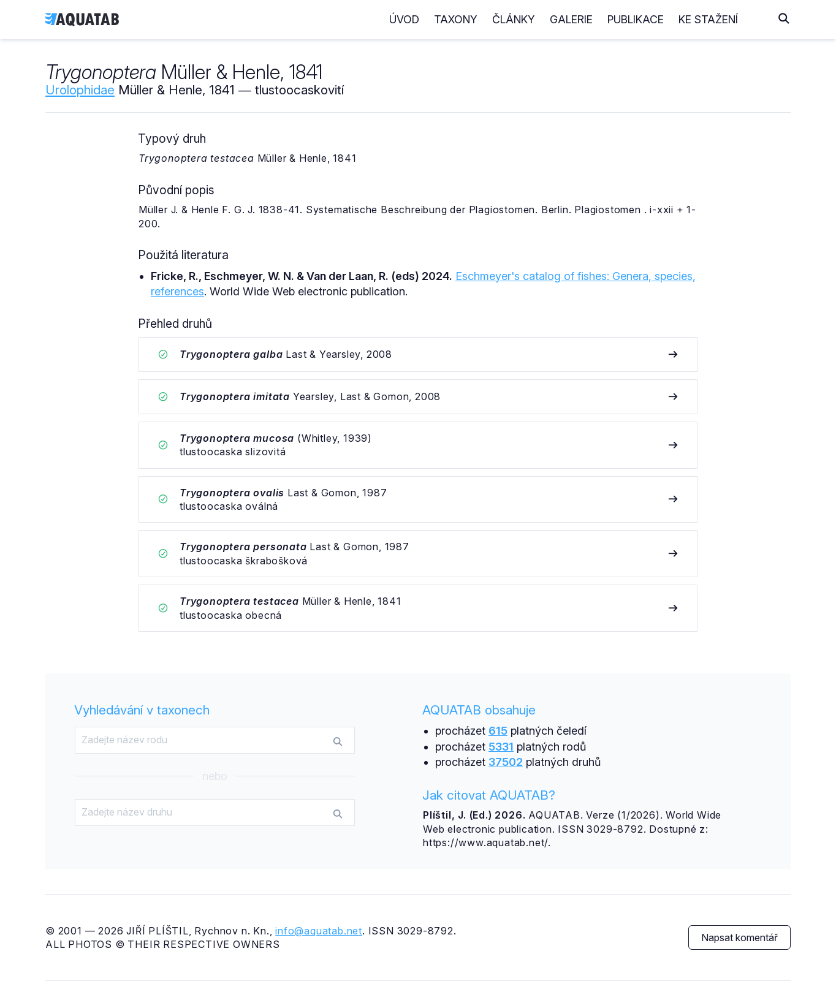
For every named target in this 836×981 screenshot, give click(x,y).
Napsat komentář (739, 937)
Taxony (480, 19)
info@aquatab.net (318, 931)
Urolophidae (80, 89)
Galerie (595, 19)
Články (538, 19)
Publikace (660, 19)
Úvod (429, 19)
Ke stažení (732, 19)
